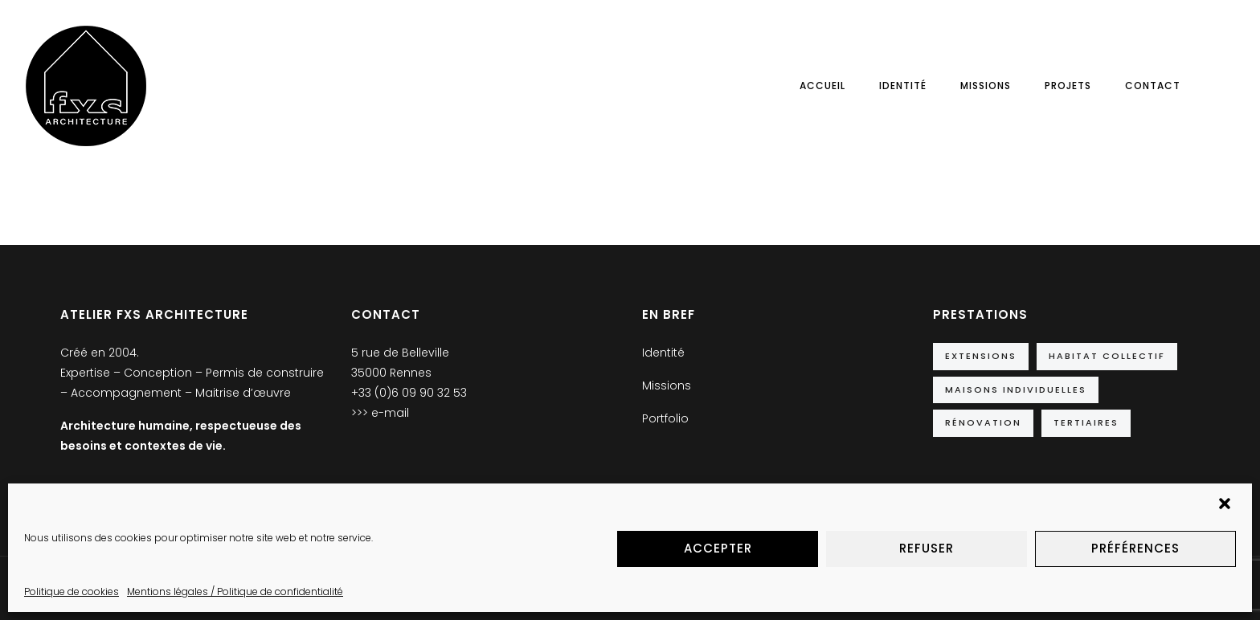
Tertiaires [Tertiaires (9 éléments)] (1086, 422)
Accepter (718, 548)
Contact (1152, 85)
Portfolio (665, 418)
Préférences (1135, 548)
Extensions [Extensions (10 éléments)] (981, 355)
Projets (1068, 85)
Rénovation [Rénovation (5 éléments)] (983, 422)
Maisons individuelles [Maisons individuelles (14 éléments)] (1015, 389)
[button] (1226, 505)
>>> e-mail (380, 413)
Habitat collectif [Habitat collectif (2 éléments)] (1107, 355)
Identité (903, 85)
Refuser (926, 548)
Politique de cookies (71, 591)
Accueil (822, 85)
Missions (985, 85)
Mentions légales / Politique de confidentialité (235, 591)
